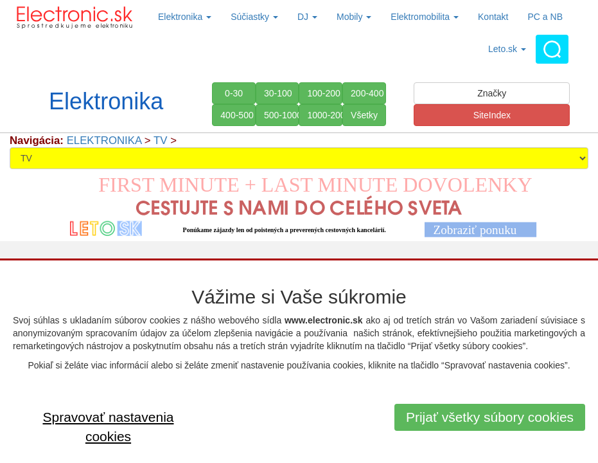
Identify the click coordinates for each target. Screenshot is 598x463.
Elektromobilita (425, 17)
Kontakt (493, 17)
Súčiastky (254, 17)
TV (160, 140)
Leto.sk (507, 49)
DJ (307, 17)
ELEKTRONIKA (104, 140)
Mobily (354, 17)
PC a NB (545, 17)
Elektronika (184, 17)
